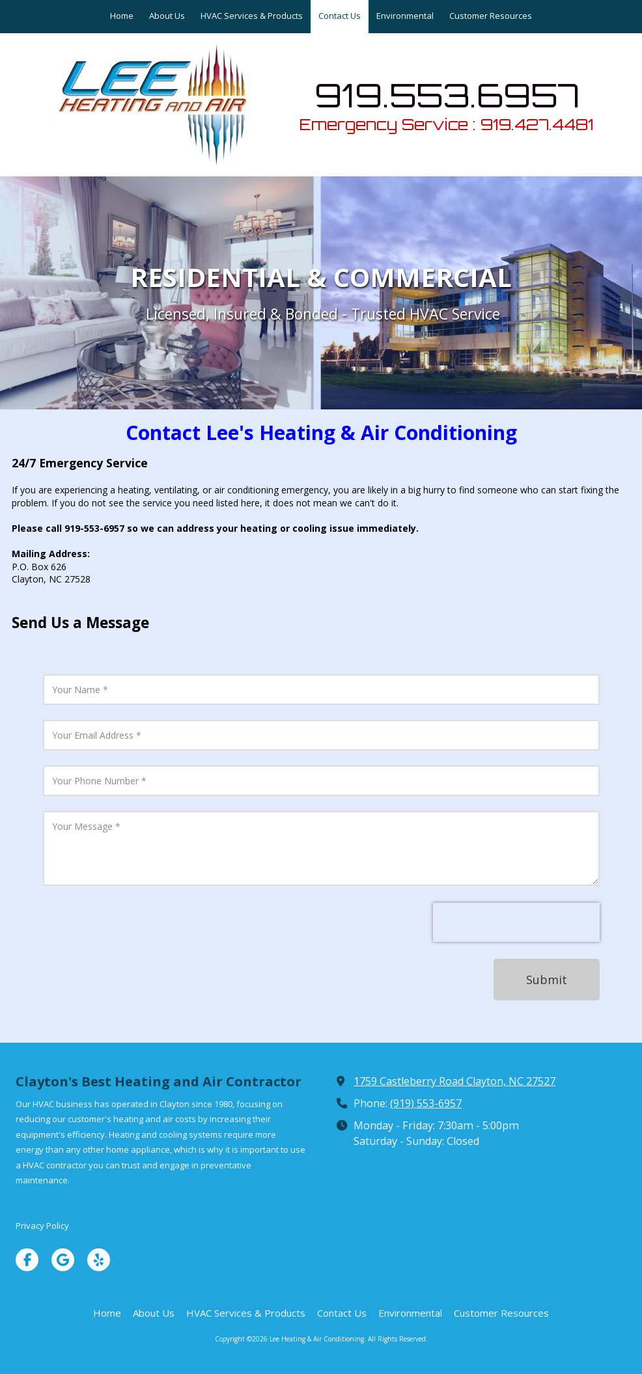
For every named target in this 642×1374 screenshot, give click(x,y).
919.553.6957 (446, 95)
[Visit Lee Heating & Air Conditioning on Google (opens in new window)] (62, 1259)
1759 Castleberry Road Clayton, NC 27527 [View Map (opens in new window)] (454, 1081)
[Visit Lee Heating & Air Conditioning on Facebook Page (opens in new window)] (27, 1259)
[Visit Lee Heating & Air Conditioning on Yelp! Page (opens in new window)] (98, 1259)
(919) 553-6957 (426, 1103)
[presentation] (516, 922)
